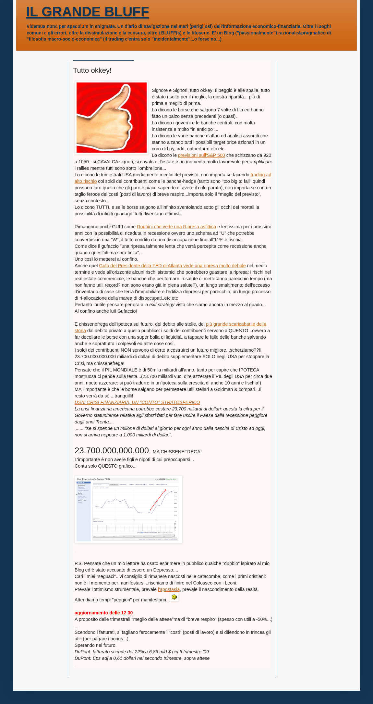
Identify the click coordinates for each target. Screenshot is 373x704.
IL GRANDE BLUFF (87, 11)
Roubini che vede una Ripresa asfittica (176, 226)
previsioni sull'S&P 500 (201, 155)
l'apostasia (169, 589)
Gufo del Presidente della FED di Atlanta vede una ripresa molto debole (172, 265)
